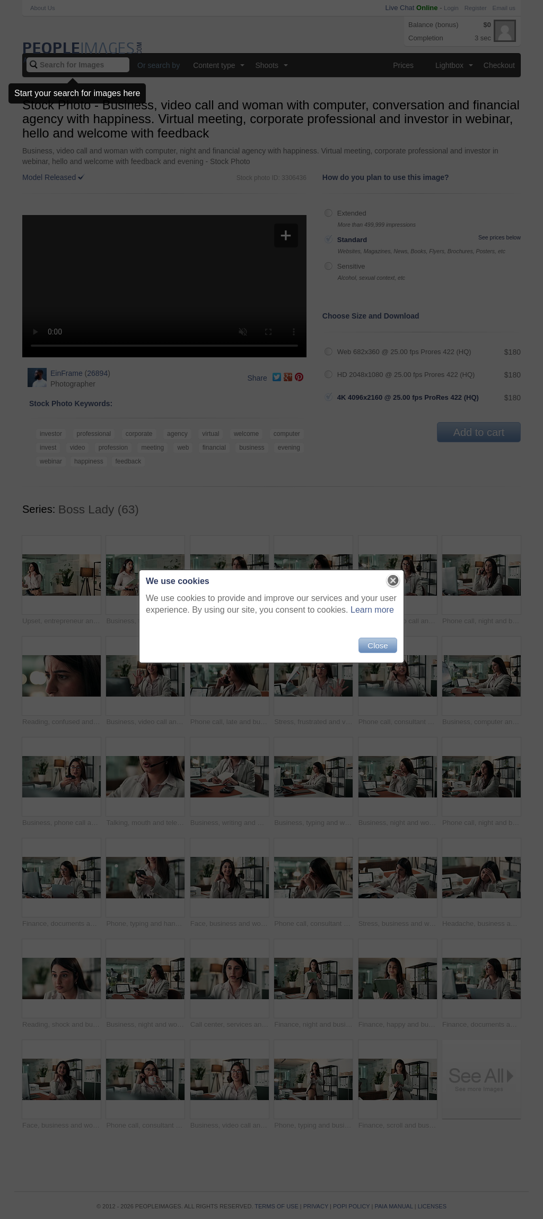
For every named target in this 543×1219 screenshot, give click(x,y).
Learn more (372, 609)
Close (377, 645)
